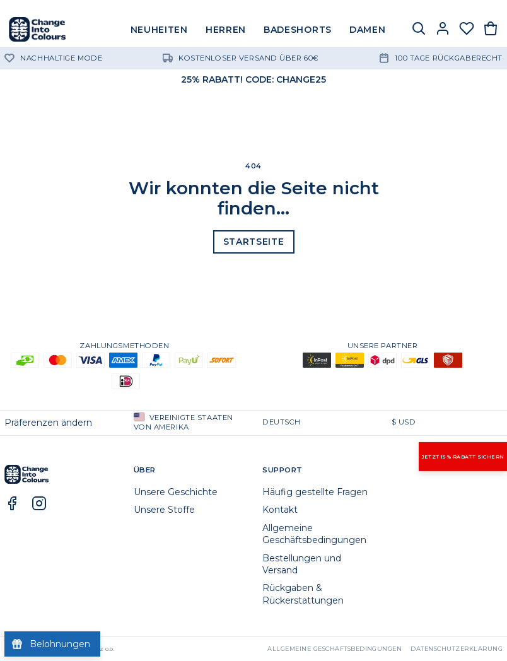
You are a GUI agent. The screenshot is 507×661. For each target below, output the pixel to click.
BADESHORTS (298, 29)
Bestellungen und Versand (301, 564)
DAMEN (367, 29)
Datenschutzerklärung (457, 648)
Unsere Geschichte (176, 492)
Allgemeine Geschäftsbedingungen (314, 534)
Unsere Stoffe (164, 509)
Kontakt (280, 509)
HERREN (226, 29)
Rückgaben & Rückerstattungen (303, 593)
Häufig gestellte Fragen (315, 492)
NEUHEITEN (159, 29)
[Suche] (418, 29)
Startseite (253, 241)
